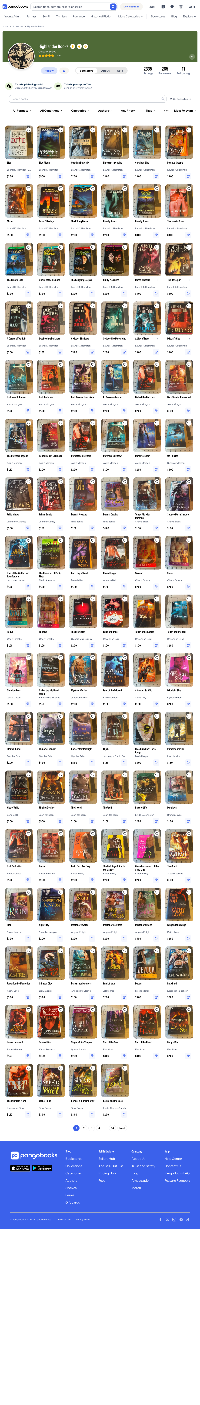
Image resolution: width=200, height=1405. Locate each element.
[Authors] (105, 111)
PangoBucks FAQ (177, 1173)
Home (5, 26)
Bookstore (86, 70)
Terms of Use (63, 1219)
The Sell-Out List (110, 1166)
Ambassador (140, 1180)
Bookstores (158, 16)
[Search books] (88, 99)
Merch (136, 1188)
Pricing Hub (107, 1173)
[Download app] (131, 6)
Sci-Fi (46, 16)
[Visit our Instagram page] (174, 1219)
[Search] (113, 6)
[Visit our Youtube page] (181, 1219)
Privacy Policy (83, 1219)
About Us (138, 1159)
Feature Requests (177, 1180)
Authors (71, 1180)
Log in (192, 6)
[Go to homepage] (15, 6)
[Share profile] (192, 57)
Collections (73, 1166)
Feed (102, 1180)
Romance (79, 16)
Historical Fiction (101, 16)
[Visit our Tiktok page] (188, 1219)
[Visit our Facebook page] (160, 1219)
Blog (174, 16)
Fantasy (32, 16)
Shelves (71, 1188)
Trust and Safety (143, 1166)
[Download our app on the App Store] (20, 1168)
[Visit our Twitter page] (167, 1219)
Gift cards (72, 1202)
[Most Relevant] (185, 111)
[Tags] (150, 111)
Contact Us (172, 1166)
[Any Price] (129, 111)
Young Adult (12, 16)
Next (122, 1128)
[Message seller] (64, 71)
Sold (120, 70)
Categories (73, 1173)
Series (69, 1195)
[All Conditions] (51, 111)
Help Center (173, 1159)
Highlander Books (35, 26)
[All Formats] (22, 111)
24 (112, 1128)
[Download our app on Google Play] (42, 1168)
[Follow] (49, 70)
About (152, 6)
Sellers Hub (106, 1159)
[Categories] (80, 111)
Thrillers (61, 16)
